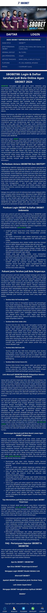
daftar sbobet (21, 227)
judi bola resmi (21, 507)
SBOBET (16, 139)
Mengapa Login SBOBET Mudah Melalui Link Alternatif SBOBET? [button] (22, 573)
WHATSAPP (32, 609)
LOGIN (35, 34)
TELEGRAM (23, 609)
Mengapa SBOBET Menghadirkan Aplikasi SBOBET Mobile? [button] (22, 591)
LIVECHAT (42, 609)
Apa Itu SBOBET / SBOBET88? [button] (22, 562)
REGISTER (14, 609)
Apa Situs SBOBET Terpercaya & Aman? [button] (22, 566)
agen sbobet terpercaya (13, 456)
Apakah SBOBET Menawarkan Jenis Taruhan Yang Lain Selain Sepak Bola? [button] (22, 582)
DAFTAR (11, 34)
